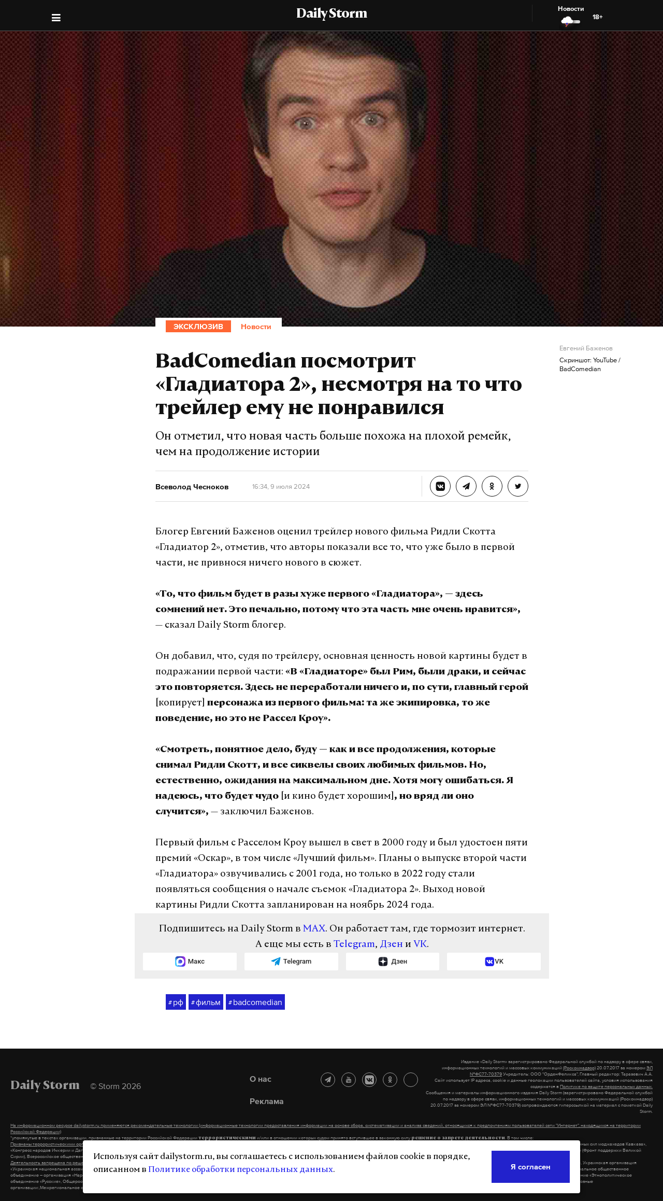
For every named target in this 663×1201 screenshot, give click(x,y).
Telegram (354, 945)
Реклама (267, 1101)
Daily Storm (331, 14)
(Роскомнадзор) (579, 1067)
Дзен (391, 945)
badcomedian (255, 1002)
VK (420, 945)
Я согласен (531, 1166)
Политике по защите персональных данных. (606, 1086)
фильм (206, 1002)
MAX (314, 929)
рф (175, 1002)
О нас (260, 1078)
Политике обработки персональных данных (240, 1170)
